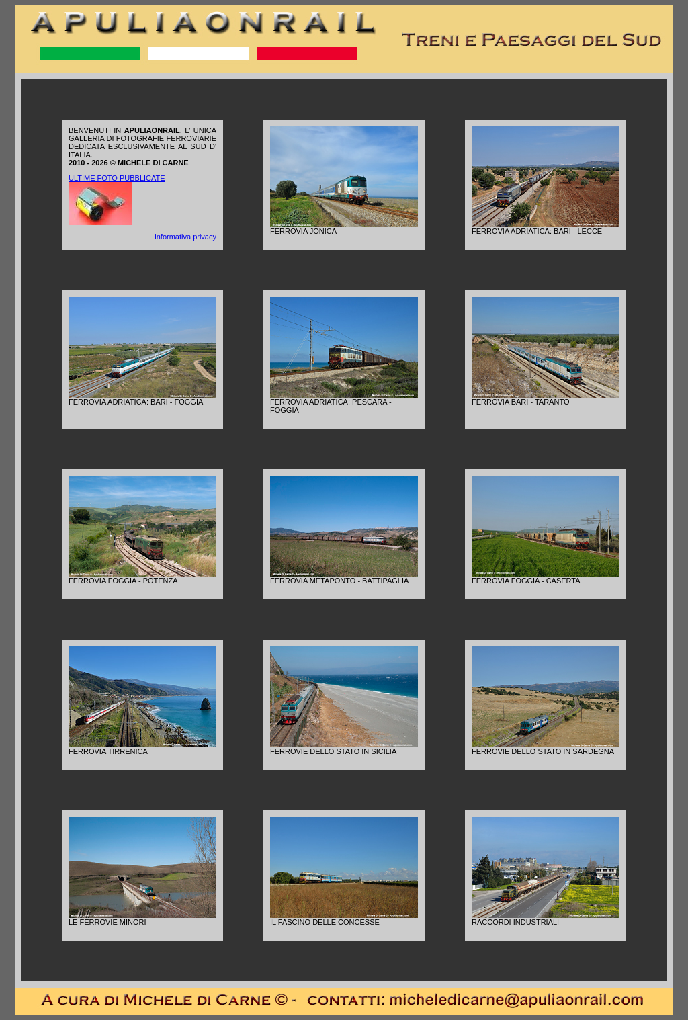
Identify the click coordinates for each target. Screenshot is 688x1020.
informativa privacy (185, 236)
